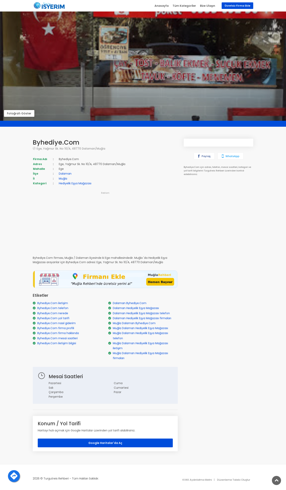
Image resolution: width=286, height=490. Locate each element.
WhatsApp (230, 156)
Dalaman (65, 174)
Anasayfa (162, 6)
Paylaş (204, 156)
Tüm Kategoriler (184, 6)
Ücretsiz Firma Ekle (237, 6)
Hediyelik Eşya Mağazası (75, 183)
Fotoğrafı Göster (19, 113)
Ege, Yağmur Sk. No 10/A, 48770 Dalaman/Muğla (71, 148)
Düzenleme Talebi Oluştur (233, 480)
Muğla (63, 179)
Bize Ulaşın (207, 6)
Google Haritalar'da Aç (105, 443)
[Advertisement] (105, 223)
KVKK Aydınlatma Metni (197, 480)
